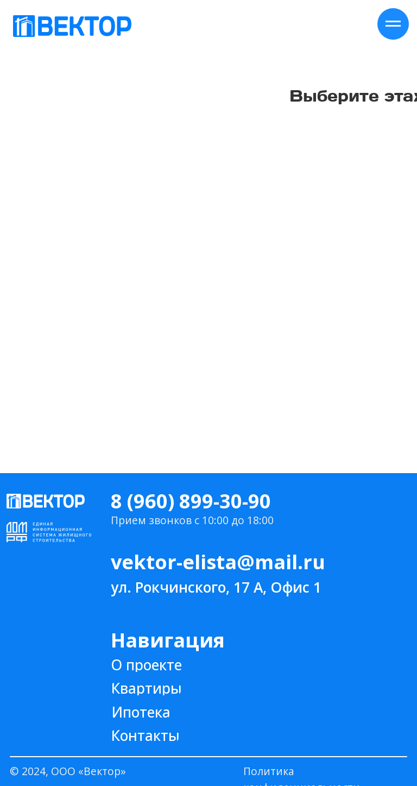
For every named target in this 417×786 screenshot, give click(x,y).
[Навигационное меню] (393, 24)
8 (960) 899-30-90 (191, 501)
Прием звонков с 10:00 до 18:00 (192, 520)
